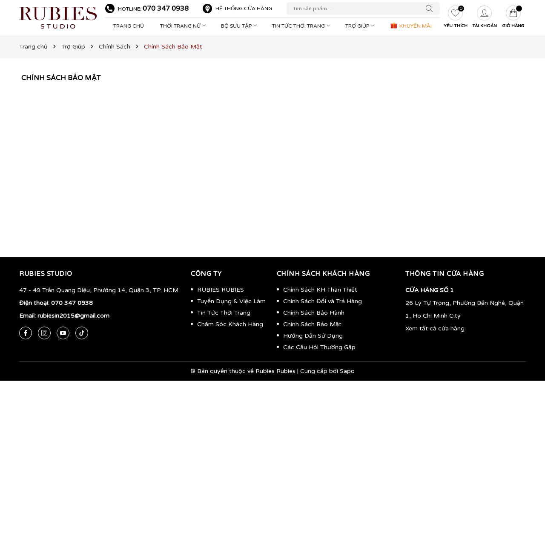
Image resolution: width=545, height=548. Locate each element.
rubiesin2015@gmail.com (73, 315)
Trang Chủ (128, 26)
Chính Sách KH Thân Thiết (320, 289)
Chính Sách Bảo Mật (60, 78)
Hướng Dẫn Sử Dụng (313, 335)
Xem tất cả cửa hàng (435, 328)
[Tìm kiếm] (431, 8)
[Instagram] (44, 333)
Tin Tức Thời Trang (302, 26)
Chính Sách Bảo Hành (313, 312)
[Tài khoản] (484, 18)
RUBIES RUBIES (220, 289)
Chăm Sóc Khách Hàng (230, 324)
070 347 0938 (166, 8)
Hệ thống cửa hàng (243, 8)
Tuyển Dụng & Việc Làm (231, 301)
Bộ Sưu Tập (240, 26)
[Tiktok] (81, 333)
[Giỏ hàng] (513, 18)
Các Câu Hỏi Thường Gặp (319, 347)
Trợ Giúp (360, 26)
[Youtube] (63, 333)
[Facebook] (25, 333)
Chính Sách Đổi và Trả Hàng (322, 301)
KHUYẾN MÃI (411, 25)
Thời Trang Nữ (184, 26)
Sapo (347, 371)
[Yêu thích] (455, 18)
